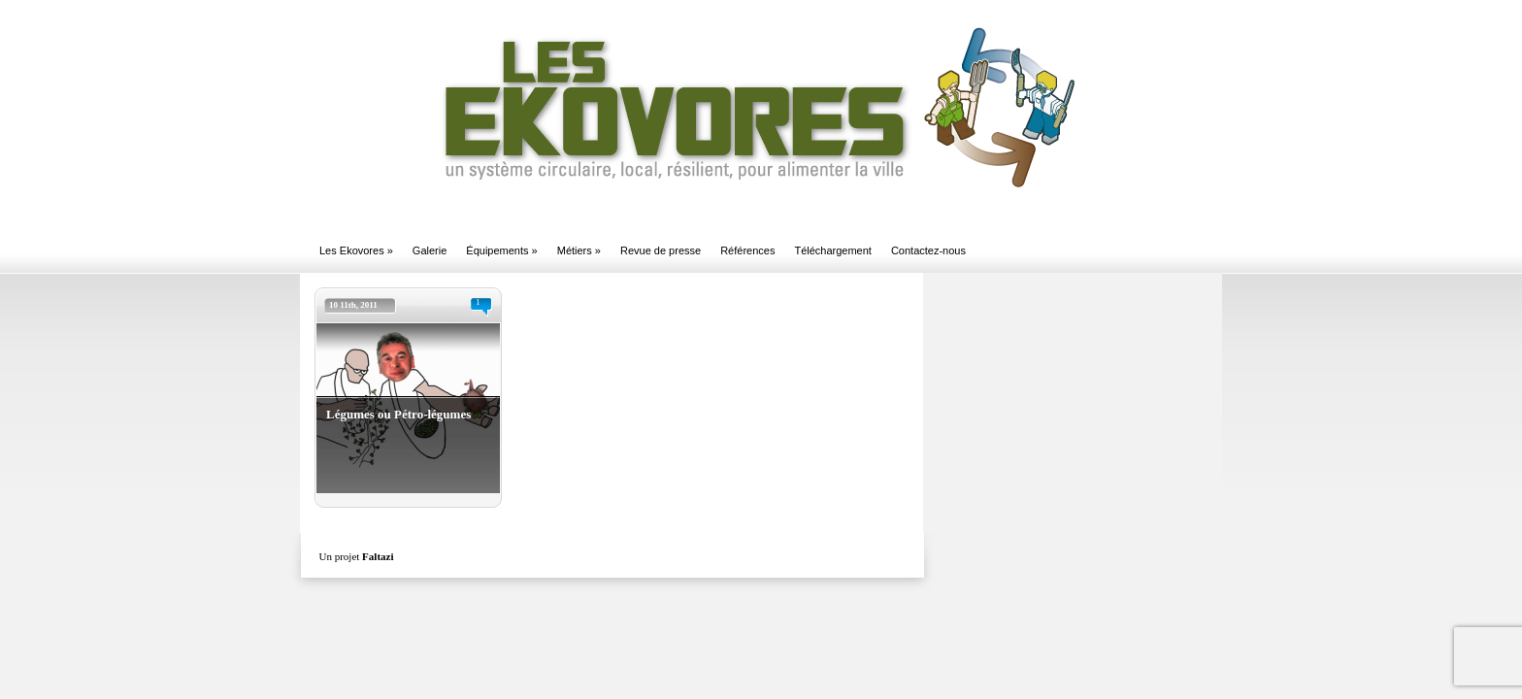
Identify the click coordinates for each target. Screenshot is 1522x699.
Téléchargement (833, 250)
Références (747, 250)
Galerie (430, 250)
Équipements (501, 250)
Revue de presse (660, 250)
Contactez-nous (928, 250)
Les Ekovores (356, 250)
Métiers (579, 250)
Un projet (356, 556)
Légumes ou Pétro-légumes (398, 414)
